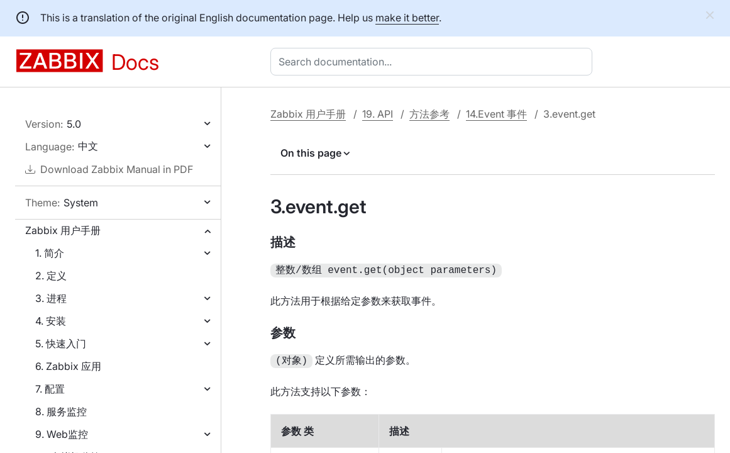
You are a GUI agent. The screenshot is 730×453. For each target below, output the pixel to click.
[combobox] (433, 62)
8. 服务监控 (61, 411)
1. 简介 (49, 253)
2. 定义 (51, 275)
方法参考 (429, 114)
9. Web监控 (61, 434)
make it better (407, 17)
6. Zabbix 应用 (68, 366)
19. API (377, 114)
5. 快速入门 (60, 343)
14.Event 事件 (496, 114)
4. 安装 (50, 321)
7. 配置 (50, 389)
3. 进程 (51, 298)
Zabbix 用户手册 (63, 230)
